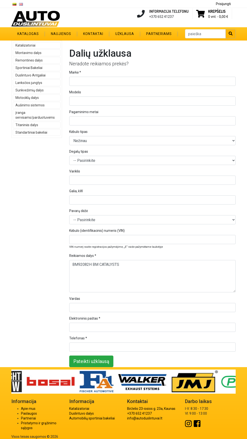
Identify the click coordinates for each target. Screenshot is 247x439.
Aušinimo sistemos (30, 105)
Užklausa (124, 34)
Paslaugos (29, 413)
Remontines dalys (29, 60)
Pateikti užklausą (91, 361)
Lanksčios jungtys (28, 83)
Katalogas (28, 34)
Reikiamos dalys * (82, 256)
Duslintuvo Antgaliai (30, 75)
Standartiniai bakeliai (31, 132)
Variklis (74, 171)
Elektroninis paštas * (84, 318)
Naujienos (61, 34)
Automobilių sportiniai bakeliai (92, 418)
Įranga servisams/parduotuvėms (35, 115)
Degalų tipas (78, 151)
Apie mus (28, 409)
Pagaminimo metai (83, 112)
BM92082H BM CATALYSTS (152, 276)
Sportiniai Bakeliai (28, 68)
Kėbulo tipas (78, 132)
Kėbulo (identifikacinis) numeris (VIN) (97, 231)
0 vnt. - (218, 17)
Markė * (75, 72)
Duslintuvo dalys (81, 413)
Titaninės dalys (26, 125)
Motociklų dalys (27, 98)
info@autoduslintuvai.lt (144, 418)
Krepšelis (217, 11)
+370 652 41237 (139, 413)
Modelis (75, 92)
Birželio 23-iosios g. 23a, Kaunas (151, 409)
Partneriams (159, 34)
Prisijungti (223, 4)
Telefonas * (78, 338)
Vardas (74, 299)
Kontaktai (93, 34)
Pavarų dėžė (78, 211)
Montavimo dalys (28, 53)
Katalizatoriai (25, 45)
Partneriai (28, 418)
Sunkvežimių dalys (29, 90)
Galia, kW (76, 191)
